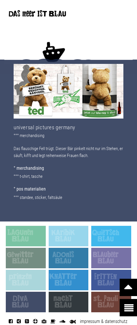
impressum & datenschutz (103, 321)
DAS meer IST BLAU (37, 15)
